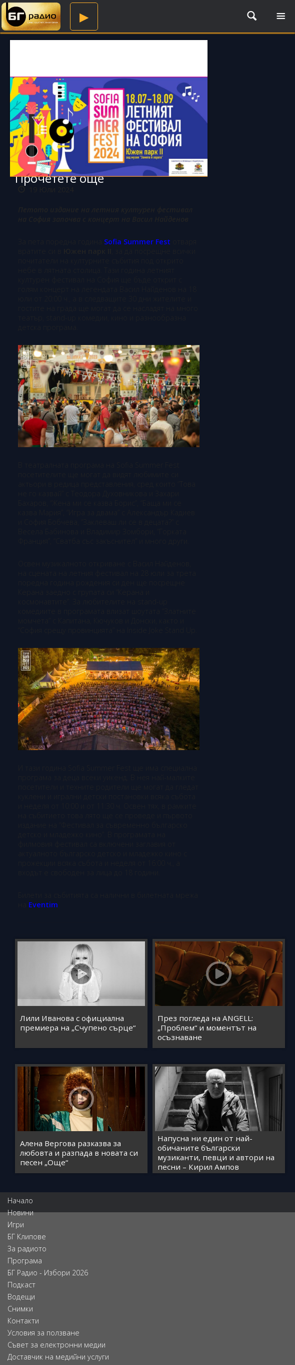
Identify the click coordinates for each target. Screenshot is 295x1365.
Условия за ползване (44, 1332)
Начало (20, 1200)
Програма (25, 1260)
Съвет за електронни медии (57, 1344)
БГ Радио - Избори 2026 (48, 1272)
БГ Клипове (27, 1236)
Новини (21, 1212)
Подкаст (22, 1284)
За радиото (27, 1248)
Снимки (20, 1308)
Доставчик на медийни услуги (58, 1356)
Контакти (23, 1320)
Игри (16, 1224)
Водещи (21, 1296)
